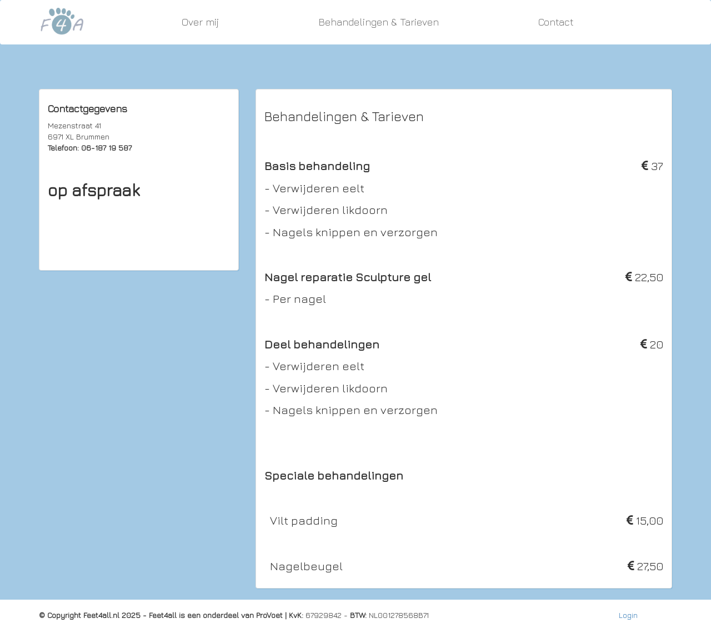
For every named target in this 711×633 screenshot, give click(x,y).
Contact (556, 22)
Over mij (200, 22)
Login (628, 615)
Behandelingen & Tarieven (378, 22)
